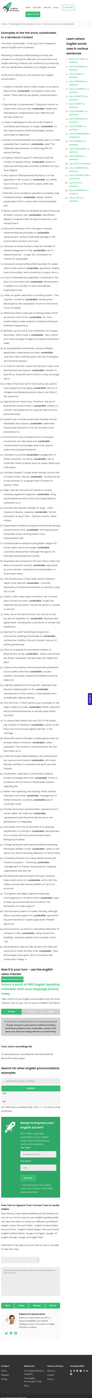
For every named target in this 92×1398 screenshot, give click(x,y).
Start (8, 1306)
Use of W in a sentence (80, 164)
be (4, 1101)
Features (37, 7)
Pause (21, 1306)
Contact (50, 1375)
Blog (55, 7)
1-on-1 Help (68, 7)
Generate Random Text (12, 979)
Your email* (25, 1147)
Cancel (53, 1306)
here (41, 1107)
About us (51, 1371)
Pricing (47, 7)
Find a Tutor (33, 14)
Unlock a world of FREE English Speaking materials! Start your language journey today (30, 989)
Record (11, 1012)
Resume (37, 1306)
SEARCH (31, 1088)
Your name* (25, 1161)
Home (27, 7)
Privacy (50, 1379)
